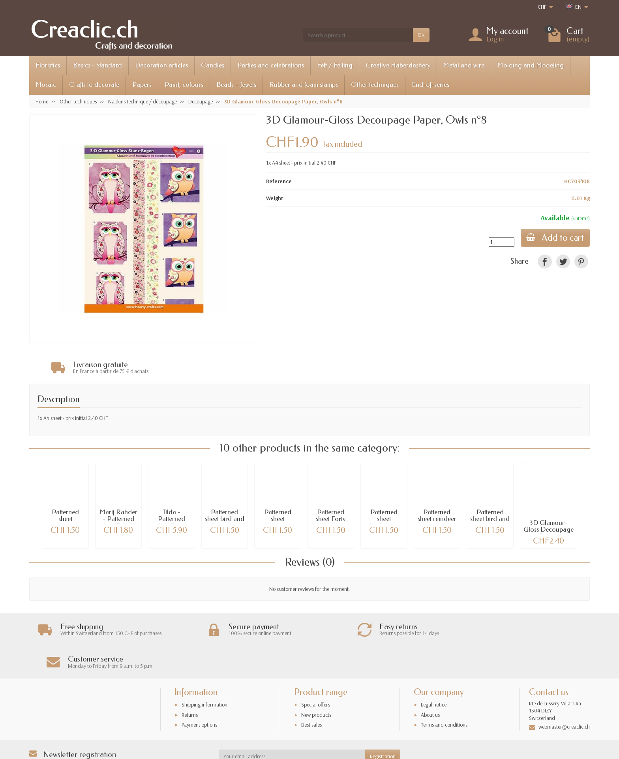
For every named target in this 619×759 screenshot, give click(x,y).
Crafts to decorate (94, 84)
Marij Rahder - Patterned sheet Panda (118, 519)
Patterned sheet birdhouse (384, 519)
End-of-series (430, 84)
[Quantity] (500, 242)
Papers (142, 84)
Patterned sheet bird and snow (490, 519)
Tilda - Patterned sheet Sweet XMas (171, 522)
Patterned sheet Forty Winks (330, 519)
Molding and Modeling (530, 65)
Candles (212, 65)
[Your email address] (292, 724)
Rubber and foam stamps (303, 84)
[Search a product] (358, 34)
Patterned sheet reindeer (437, 516)
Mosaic (46, 84)
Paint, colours (184, 84)
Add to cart (554, 237)
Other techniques (375, 84)
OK (421, 34)
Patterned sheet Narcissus (277, 519)
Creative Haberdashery (398, 65)
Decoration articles (161, 65)
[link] (544, 261)
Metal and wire (463, 65)
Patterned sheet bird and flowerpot (224, 519)
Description (59, 399)
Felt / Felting (335, 65)
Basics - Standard (97, 65)
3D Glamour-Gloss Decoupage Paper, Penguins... (548, 533)
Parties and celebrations (270, 65)
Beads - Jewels (236, 84)
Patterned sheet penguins (65, 519)
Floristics (48, 65)
